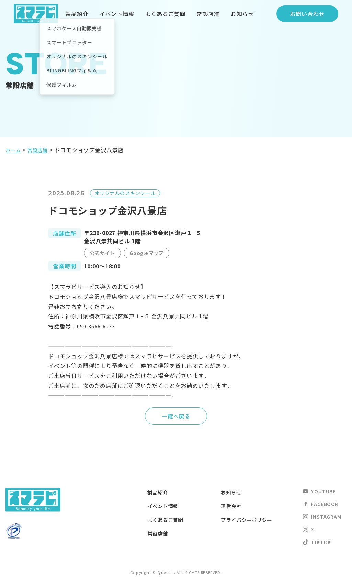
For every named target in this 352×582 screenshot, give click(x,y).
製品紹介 (76, 14)
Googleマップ (147, 252)
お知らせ (242, 14)
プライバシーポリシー (250, 519)
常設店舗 (208, 14)
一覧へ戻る (176, 416)
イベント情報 (117, 14)
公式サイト (102, 252)
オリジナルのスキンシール (125, 193)
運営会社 (232, 506)
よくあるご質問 (165, 14)
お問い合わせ (307, 14)
